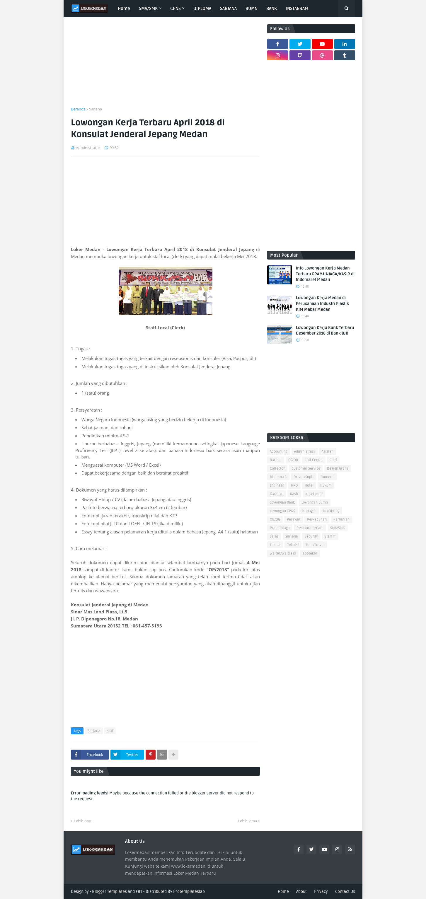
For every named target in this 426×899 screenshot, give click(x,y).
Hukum (326, 485)
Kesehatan (314, 494)
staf (110, 731)
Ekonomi (328, 477)
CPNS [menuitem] (175, 8)
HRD (294, 485)
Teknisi (293, 545)
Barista (276, 460)
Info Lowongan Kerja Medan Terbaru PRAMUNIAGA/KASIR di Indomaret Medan (325, 274)
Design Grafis (338, 468)
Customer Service (306, 468)
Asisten (327, 451)
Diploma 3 (278, 477)
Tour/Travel (315, 545)
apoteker (310, 553)
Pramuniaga (280, 528)
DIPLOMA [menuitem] (202, 8)
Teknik (275, 545)
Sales (274, 536)
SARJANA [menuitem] (228, 8)
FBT (139, 891)
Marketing (331, 511)
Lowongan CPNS (282, 511)
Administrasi (304, 451)
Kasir (294, 494)
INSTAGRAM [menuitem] (297, 8)
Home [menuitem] (124, 8)
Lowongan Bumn (314, 502)
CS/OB (293, 460)
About (301, 891)
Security (311, 536)
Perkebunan (317, 519)
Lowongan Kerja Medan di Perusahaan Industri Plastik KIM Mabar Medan (322, 303)
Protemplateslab (189, 891)
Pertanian (341, 519)
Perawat (293, 519)
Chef (333, 460)
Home (283, 891)
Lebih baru (83, 820)
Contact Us (345, 891)
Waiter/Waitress (283, 553)
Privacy (321, 891)
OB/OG (275, 519)
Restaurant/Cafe (310, 528)
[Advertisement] (165, 65)
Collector (277, 468)
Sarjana (95, 109)
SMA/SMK (337, 528)
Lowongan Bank (282, 502)
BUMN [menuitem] (252, 8)
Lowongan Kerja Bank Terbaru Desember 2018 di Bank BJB (325, 330)
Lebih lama (247, 820)
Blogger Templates (109, 891)
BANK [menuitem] (271, 8)
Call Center (314, 460)
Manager (309, 511)
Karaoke (276, 494)
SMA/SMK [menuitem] (148, 8)
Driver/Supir (304, 477)
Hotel (309, 485)
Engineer (277, 485)
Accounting (278, 451)
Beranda (78, 109)
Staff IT (330, 536)
